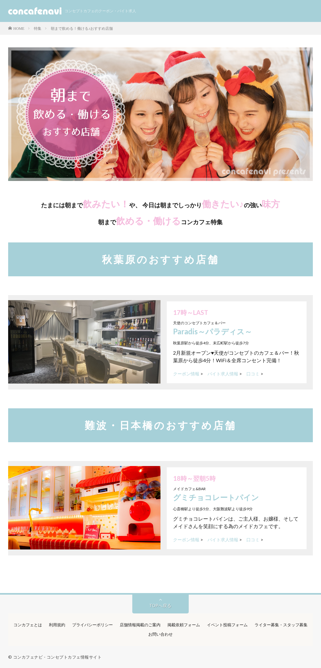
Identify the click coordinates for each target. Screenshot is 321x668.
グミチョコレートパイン (216, 497)
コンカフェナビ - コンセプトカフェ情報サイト (57, 657)
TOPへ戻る (160, 605)
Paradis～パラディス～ (212, 331)
